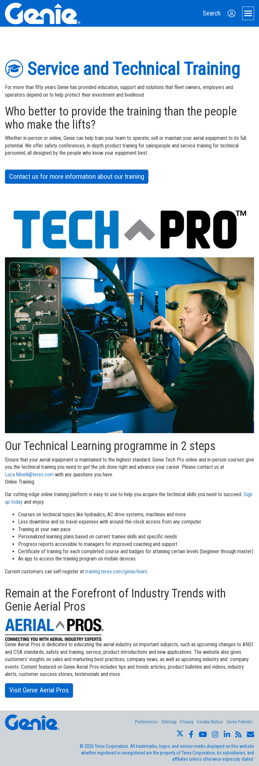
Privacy (187, 721)
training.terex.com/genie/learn (116, 571)
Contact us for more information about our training (76, 176)
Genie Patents (239, 721)
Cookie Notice (210, 721)
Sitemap (169, 721)
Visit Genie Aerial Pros (39, 690)
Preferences (146, 721)
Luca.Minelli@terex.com (29, 474)
